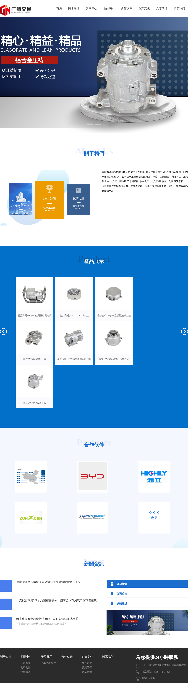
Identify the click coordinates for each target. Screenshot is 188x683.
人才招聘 (161, 8)
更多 (154, 518)
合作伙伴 (126, 8)
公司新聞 (26, 663)
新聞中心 (91, 8)
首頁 (59, 8)
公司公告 (26, 667)
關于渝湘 (74, 8)
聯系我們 (179, 8)
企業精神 (87, 672)
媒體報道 (26, 672)
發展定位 (87, 663)
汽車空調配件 (48, 663)
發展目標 (87, 667)
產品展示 (109, 8)
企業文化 (144, 8)
